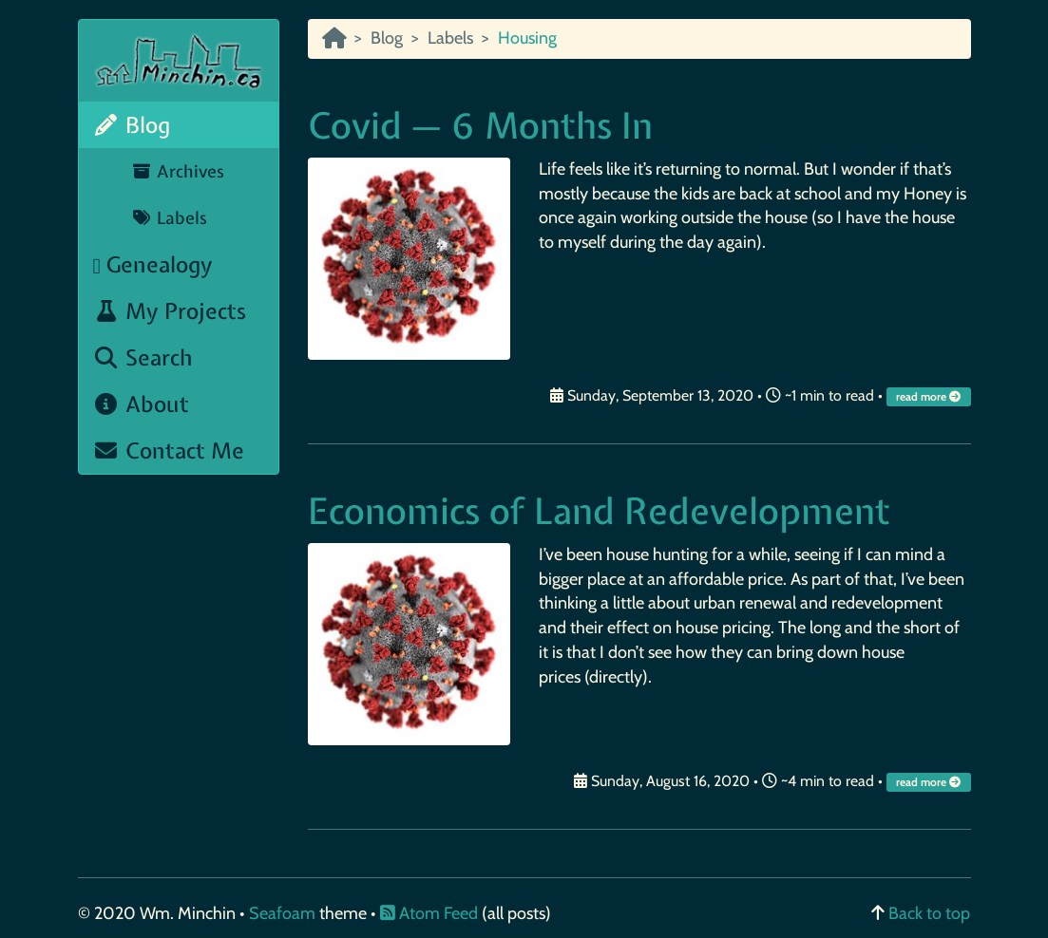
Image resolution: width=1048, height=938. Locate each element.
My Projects (170, 311)
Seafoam (284, 913)
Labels (169, 218)
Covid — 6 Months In (480, 126)
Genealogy (153, 264)
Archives (178, 171)
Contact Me (169, 450)
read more (929, 396)
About (141, 404)
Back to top (929, 913)
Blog (132, 125)
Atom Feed (429, 913)
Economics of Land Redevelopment (599, 511)
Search (143, 357)
